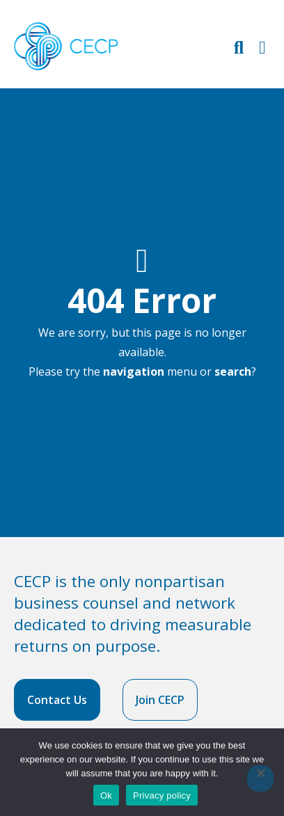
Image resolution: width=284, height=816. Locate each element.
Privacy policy (162, 795)
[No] (260, 778)
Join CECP (160, 699)
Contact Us (57, 699)
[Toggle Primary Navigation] (262, 47)
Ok (106, 795)
